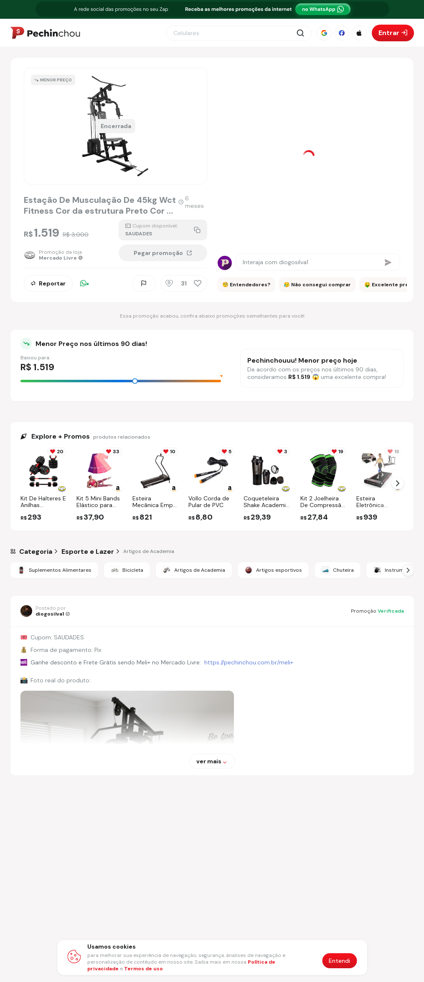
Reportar (48, 283)
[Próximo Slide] (408, 570)
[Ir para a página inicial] (45, 32)
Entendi (339, 960)
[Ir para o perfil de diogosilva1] (45, 611)
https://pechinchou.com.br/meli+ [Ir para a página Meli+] (248, 662)
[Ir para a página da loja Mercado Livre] (56, 255)
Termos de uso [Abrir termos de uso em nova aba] (143, 968)
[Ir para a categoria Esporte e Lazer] (87, 551)
